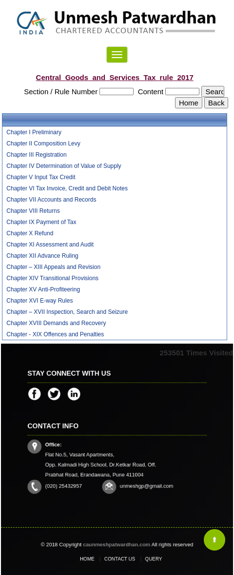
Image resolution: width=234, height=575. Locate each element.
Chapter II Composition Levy (43, 143)
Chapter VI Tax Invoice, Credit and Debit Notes (67, 188)
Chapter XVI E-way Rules (39, 300)
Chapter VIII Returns (32, 210)
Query (144, 558)
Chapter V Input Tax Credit (40, 177)
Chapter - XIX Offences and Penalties (55, 334)
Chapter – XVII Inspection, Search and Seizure (67, 311)
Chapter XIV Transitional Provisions (52, 278)
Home (95, 558)
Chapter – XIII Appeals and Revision (53, 267)
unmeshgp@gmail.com (138, 479)
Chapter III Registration (36, 154)
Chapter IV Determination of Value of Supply (63, 166)
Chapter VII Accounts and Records (51, 199)
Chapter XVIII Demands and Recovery (56, 323)
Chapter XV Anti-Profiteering (43, 289)
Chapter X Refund (29, 233)
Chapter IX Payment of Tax (41, 222)
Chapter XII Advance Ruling (42, 255)
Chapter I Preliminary (33, 132)
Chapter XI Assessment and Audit (50, 244)
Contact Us (119, 558)
